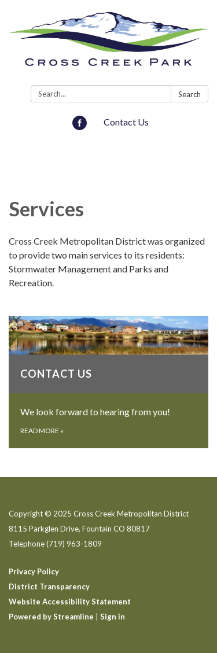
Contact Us (126, 121)
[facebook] (79, 126)
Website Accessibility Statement (70, 601)
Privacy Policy (34, 571)
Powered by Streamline (51, 616)
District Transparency (49, 586)
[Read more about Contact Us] (108, 382)
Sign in (112, 616)
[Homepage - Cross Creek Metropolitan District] (108, 45)
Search (189, 94)
